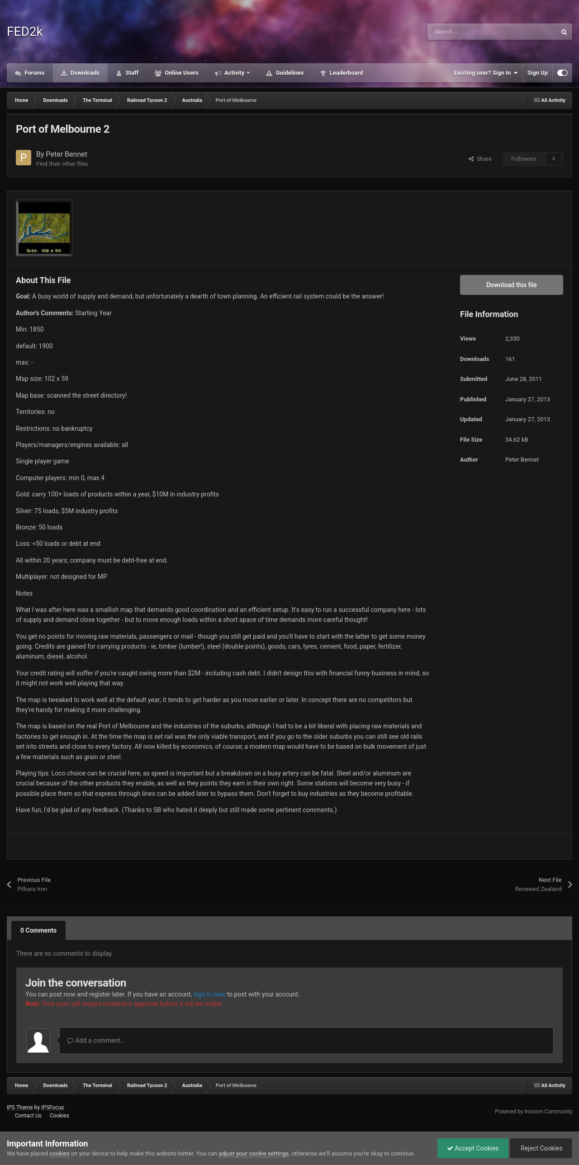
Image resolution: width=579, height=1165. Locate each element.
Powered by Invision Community (533, 1111)
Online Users (181, 72)
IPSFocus (52, 1107)
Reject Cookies (541, 1148)
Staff (131, 72)
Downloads (84, 72)
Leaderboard (345, 72)
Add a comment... (96, 1040)
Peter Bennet (66, 154)
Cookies (59, 1115)
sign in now (210, 994)
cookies (59, 1153)
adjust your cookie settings (253, 1153)
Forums (34, 72)
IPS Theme (20, 1107)
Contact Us (28, 1115)
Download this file (511, 285)
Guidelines (289, 72)
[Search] (472, 32)
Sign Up (537, 72)
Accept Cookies (473, 1148)
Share (480, 158)
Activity (234, 72)
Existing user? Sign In (486, 72)
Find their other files (62, 163)
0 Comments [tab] (38, 930)
